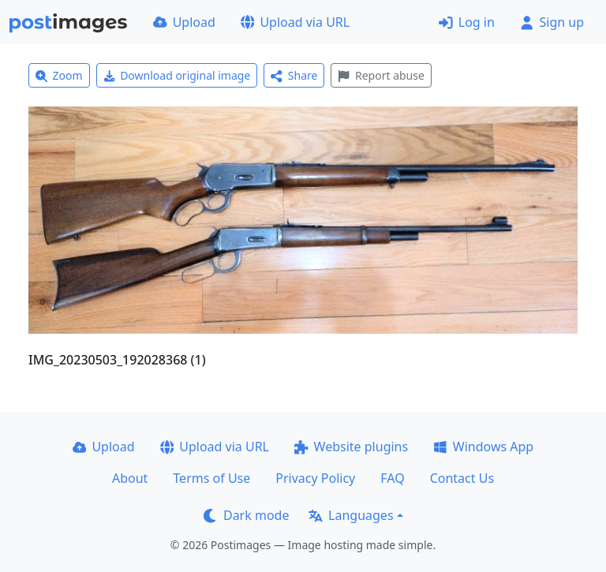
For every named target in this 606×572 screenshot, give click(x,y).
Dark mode (246, 515)
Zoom (59, 75)
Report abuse (381, 75)
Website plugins (351, 446)
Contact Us (462, 478)
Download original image (177, 75)
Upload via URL (295, 22)
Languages (351, 515)
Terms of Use (211, 478)
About (130, 478)
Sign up (552, 22)
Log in (467, 22)
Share (294, 75)
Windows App (483, 446)
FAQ (392, 478)
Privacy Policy (315, 478)
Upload (184, 22)
